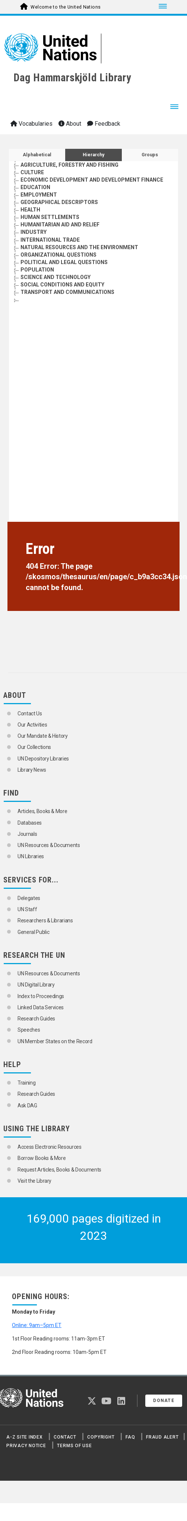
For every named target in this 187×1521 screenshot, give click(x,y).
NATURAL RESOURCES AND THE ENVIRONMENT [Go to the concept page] (79, 247)
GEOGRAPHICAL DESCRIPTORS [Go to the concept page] (59, 202)
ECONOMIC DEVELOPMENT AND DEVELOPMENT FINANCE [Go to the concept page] (91, 180)
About (69, 123)
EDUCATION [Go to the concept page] (35, 187)
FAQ (130, 1437)
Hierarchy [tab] (93, 154)
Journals (27, 834)
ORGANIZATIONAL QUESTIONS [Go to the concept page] (58, 255)
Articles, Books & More (42, 811)
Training (26, 1083)
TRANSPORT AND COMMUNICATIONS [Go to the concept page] (67, 292)
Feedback (103, 123)
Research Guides (36, 1019)
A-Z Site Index (24, 1437)
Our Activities (32, 725)
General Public (33, 932)
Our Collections (34, 747)
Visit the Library (34, 1181)
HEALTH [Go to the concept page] (30, 210)
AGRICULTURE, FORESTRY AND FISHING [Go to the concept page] (69, 165)
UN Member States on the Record (55, 1041)
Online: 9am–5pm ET (36, 1325)
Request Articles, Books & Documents (59, 1170)
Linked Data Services (41, 1007)
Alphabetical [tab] (37, 154)
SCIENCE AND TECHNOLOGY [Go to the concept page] (55, 277)
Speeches (29, 1030)
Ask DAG (27, 1105)
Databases (30, 823)
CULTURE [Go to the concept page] (32, 172)
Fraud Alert (162, 1437)
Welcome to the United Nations (66, 7)
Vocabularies (31, 123)
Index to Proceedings (41, 996)
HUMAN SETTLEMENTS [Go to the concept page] (49, 217)
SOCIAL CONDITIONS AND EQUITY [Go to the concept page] (62, 285)
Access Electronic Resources (50, 1147)
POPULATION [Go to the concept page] (37, 270)
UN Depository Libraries (43, 759)
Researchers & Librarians (45, 920)
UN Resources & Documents (49, 845)
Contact (65, 1437)
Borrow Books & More (42, 1158)
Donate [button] (163, 1400)
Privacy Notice (26, 1445)
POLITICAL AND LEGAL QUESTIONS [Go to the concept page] (64, 262)
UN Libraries (31, 856)
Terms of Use (74, 1445)
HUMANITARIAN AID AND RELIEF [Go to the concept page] (59, 225)
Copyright (100, 1437)
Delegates (29, 898)
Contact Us (30, 713)
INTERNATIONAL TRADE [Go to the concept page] (50, 240)
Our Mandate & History (43, 736)
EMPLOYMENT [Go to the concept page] (38, 195)
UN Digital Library (36, 985)
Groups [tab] (150, 154)
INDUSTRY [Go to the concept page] (33, 232)
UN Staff (27, 909)
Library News (32, 770)
